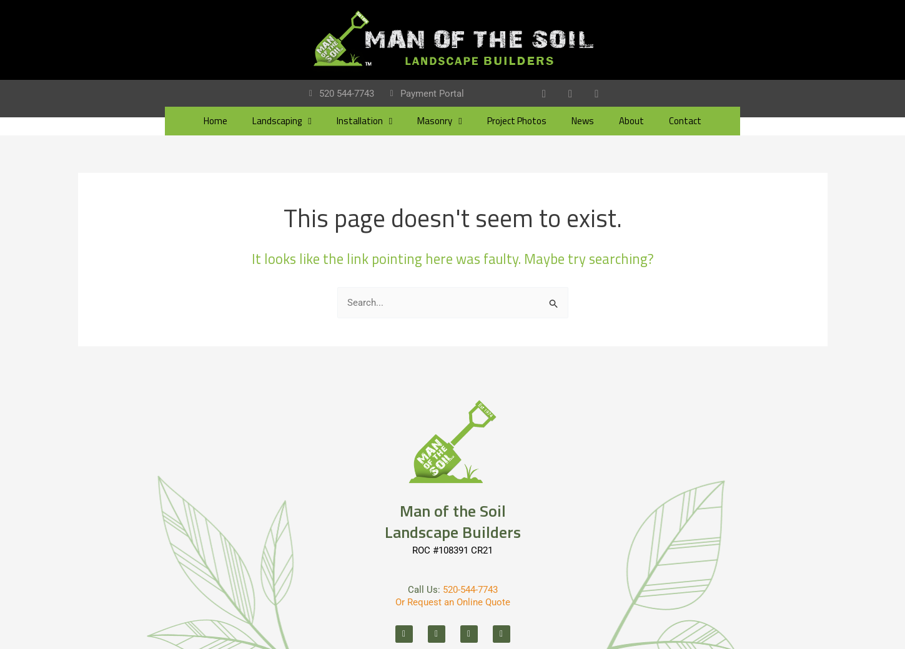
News (582, 121)
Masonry (439, 121)
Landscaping (281, 121)
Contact (685, 121)
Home (215, 121)
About (631, 121)
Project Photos (516, 121)
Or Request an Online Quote (452, 602)
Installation (364, 121)
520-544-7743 (470, 589)
